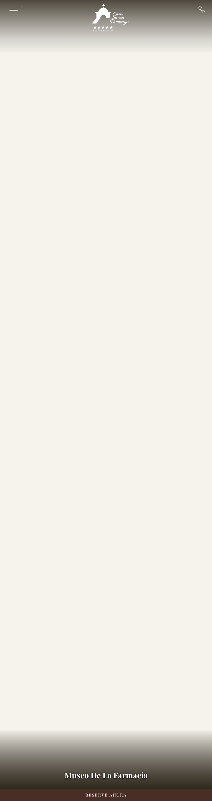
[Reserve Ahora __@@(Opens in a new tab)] (106, 795)
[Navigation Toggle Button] (15, 9)
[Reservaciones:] (201, 9)
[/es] (110, 18)
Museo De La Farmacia (106, 775)
